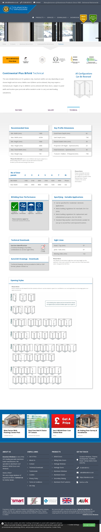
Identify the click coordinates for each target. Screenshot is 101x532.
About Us (32, 460)
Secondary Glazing (60, 478)
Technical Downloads (36, 467)
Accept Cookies (89, 525)
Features (18, 110)
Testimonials (33, 471)
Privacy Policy (33, 478)
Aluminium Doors (59, 475)
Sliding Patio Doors (60, 460)
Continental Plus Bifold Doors (45, 44)
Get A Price (32, 457)
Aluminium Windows (60, 471)
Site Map (32, 486)
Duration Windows (9, 457)
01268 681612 (26, 2)
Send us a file (83, 482)
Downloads (62, 17)
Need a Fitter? (7, 473)
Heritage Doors (59, 467)
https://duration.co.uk (86, 477)
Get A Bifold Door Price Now (12, 60)
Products (39, 17)
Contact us (19, 478)
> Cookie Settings (73, 525)
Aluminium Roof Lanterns (62, 482)
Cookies (31, 475)
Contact (37, 2)
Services (50, 17)
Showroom (74, 17)
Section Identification (19, 245)
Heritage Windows (60, 464)
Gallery (51, 110)
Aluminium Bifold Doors (26, 44)
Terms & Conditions (35, 482)
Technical (73, 110)
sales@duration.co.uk (10, 2)
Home (4, 44)
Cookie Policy (56, 527)
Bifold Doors (58, 457)
